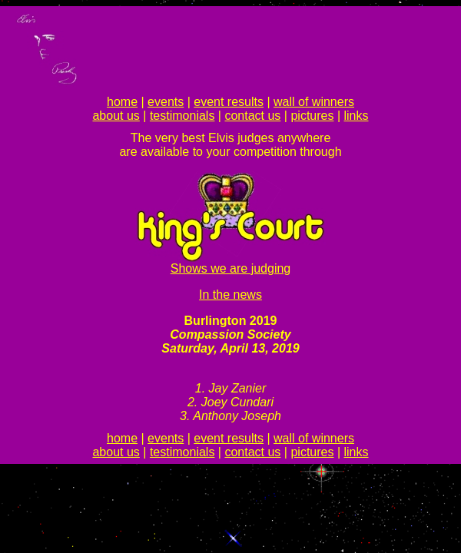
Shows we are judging (231, 268)
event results (229, 101)
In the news (230, 294)
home (122, 101)
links (356, 115)
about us (115, 115)
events (166, 101)
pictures (311, 115)
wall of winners (314, 101)
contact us (252, 115)
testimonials (182, 115)
